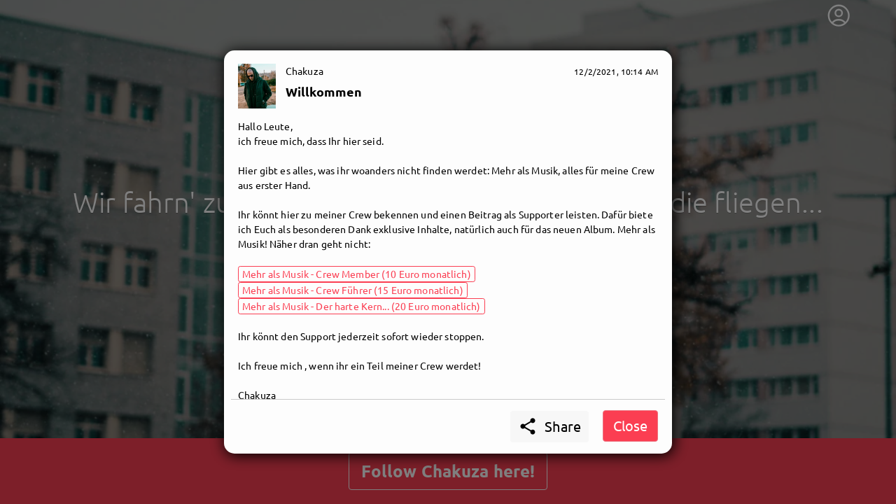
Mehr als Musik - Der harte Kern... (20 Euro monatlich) (361, 306)
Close (630, 425)
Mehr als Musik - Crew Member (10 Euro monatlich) (356, 273)
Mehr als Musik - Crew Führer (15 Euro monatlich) (352, 290)
